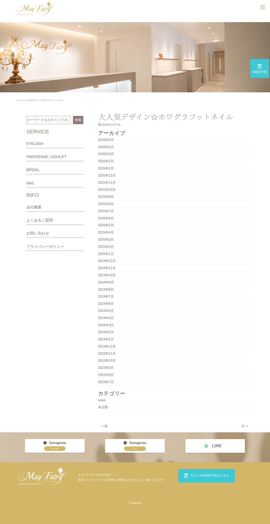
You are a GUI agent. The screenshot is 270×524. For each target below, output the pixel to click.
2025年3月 (106, 239)
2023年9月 (106, 367)
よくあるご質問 (39, 220)
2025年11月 (107, 182)
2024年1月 (106, 339)
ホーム (20, 100)
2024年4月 (106, 318)
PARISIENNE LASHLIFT (46, 157)
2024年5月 (106, 311)
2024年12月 (107, 261)
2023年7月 (106, 382)
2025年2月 (106, 247)
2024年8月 (106, 289)
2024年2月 (106, 332)
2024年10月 (107, 275)
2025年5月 (106, 225)
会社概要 (34, 207)
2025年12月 (107, 175)
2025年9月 (106, 197)
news (102, 400)
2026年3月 (106, 154)
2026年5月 (106, 140)
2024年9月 (106, 282)
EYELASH (34, 144)
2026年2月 (106, 161)
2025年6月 (106, 218)
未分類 (103, 407)
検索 (78, 120)
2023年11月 (107, 353)
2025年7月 (106, 211)
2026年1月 (106, 168)
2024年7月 (106, 296)
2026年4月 (106, 147)
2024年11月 (107, 268)
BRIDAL (33, 170)
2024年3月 (106, 325)
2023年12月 (107, 346)
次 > (244, 426)
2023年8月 (106, 375)
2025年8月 (106, 204)
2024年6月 (106, 303)
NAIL (30, 183)
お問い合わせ (37, 233)
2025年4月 (106, 232)
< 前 (104, 426)
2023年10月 (107, 360)
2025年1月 (106, 254)
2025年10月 (107, 189)
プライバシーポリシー (45, 247)
